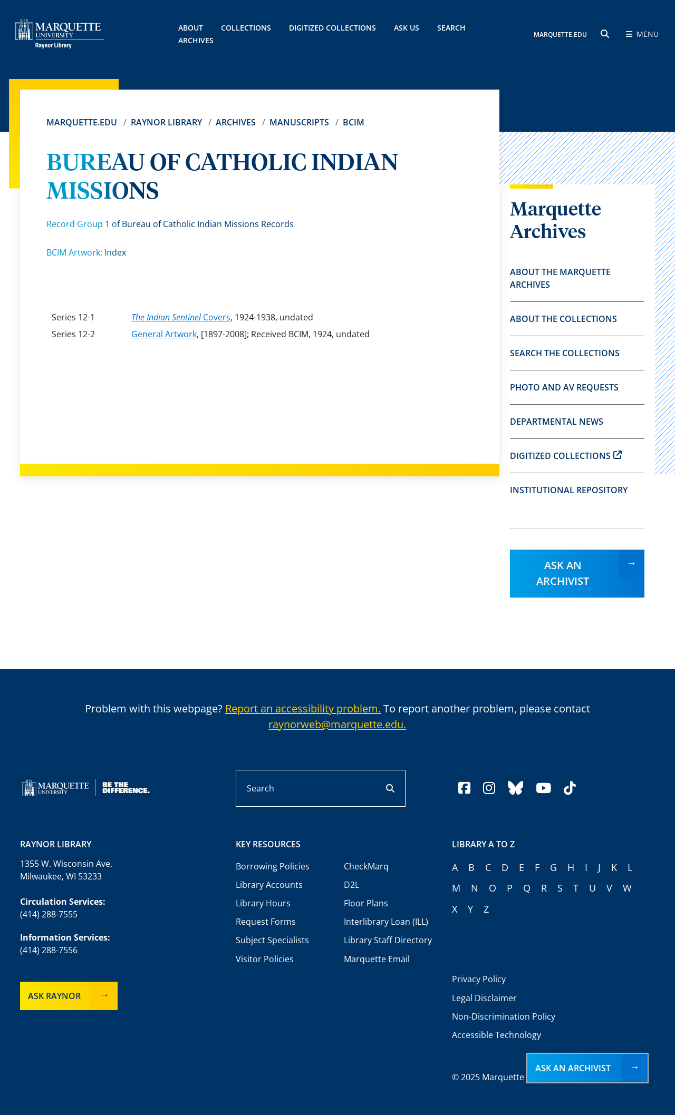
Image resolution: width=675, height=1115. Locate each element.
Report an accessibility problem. (303, 708)
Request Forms (266, 921)
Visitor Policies (265, 959)
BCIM (353, 122)
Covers (180, 317)
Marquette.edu (81, 122)
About (190, 28)
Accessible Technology (496, 1035)
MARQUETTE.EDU (560, 34)
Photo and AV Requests (564, 387)
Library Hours (263, 903)
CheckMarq (366, 866)
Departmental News (556, 421)
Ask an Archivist (562, 573)
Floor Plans (366, 903)
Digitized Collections (332, 28)
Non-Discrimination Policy (503, 1016)
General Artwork (164, 334)
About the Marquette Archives (560, 278)
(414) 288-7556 (49, 950)
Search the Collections (565, 353)
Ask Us (406, 28)
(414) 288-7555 (49, 914)
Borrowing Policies (273, 866)
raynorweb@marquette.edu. (337, 724)
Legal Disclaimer (484, 998)
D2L (351, 885)
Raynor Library (166, 122)
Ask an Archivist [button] (573, 1068)
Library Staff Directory (388, 940)
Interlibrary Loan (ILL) (386, 921)
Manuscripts (299, 122)
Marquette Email (377, 959)
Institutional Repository (569, 490)
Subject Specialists (272, 940)
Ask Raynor (54, 996)
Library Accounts (269, 885)
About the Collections (563, 319)
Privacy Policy (479, 979)
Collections (246, 28)
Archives (236, 122)
